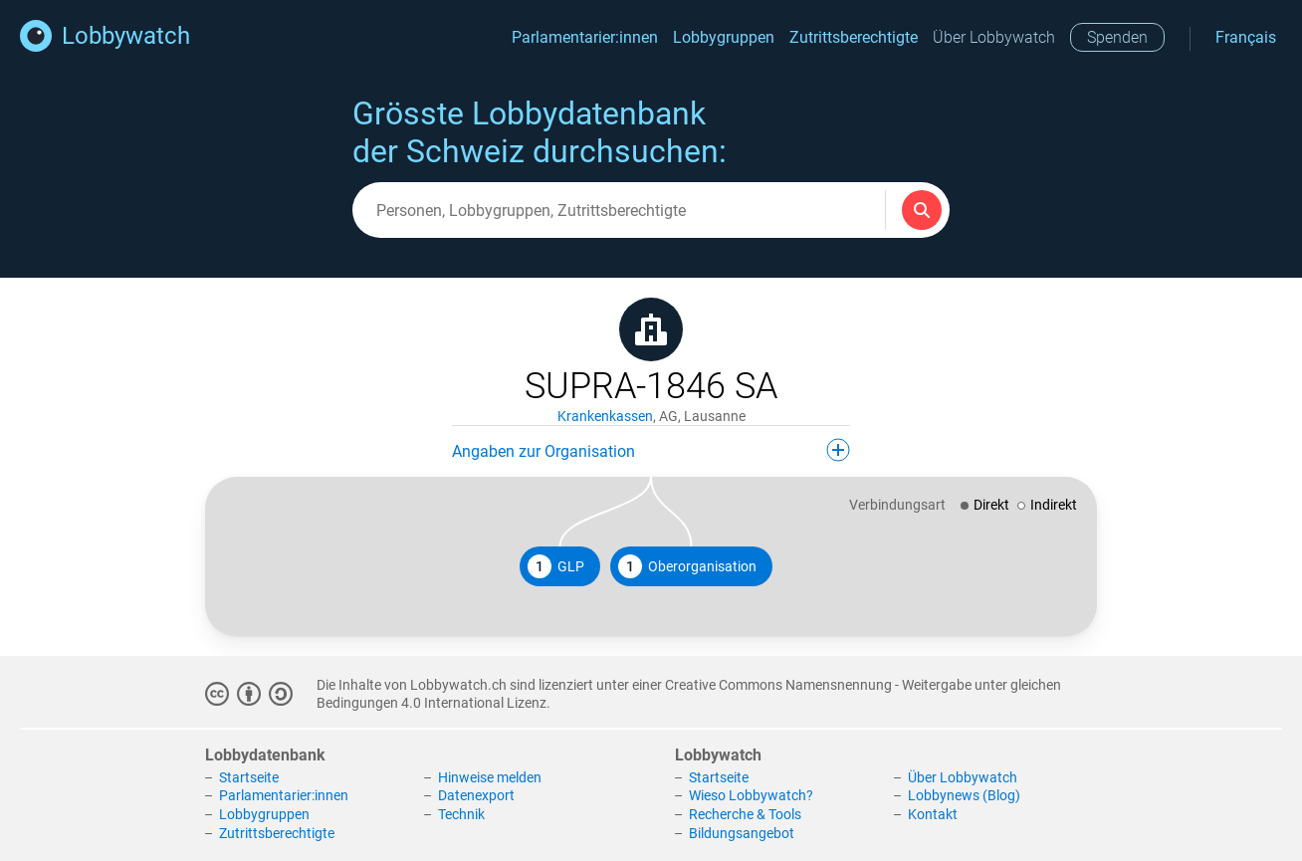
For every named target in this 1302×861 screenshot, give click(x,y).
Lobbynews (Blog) (964, 795)
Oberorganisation (687, 566)
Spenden (1117, 37)
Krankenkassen (605, 416)
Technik (461, 814)
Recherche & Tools (745, 814)
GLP (556, 566)
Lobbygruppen (723, 37)
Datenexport (476, 795)
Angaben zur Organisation (651, 450)
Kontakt (933, 814)
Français (1245, 37)
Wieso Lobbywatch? (751, 795)
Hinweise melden (490, 777)
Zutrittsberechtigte (853, 37)
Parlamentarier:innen (585, 37)
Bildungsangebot (741, 833)
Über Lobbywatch (994, 37)
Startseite (249, 777)
